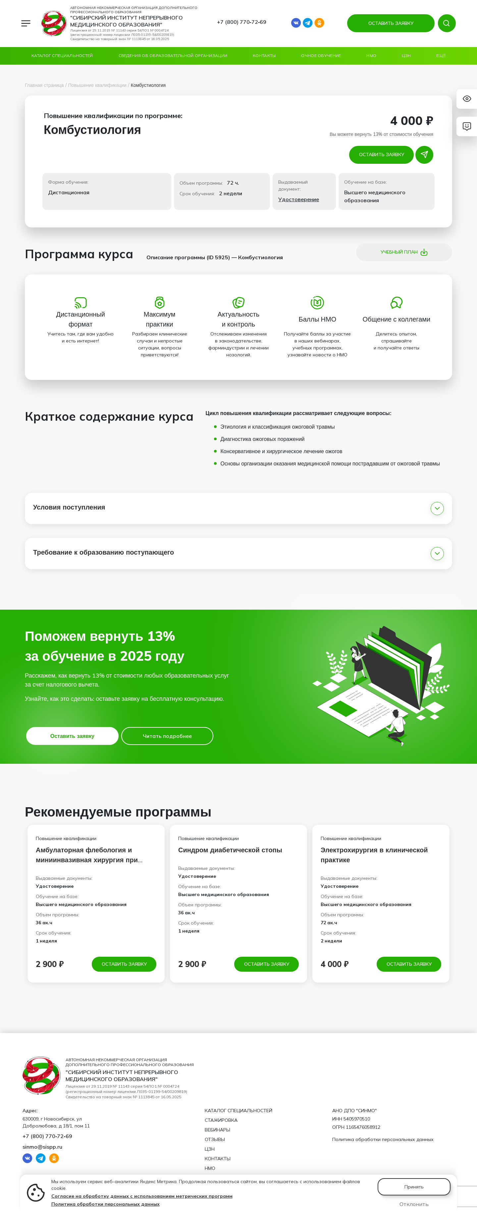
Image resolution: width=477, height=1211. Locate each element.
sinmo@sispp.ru (42, 1146)
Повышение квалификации (97, 85)
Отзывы (215, 1139)
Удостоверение (298, 199)
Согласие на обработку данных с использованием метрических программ (142, 1196)
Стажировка (221, 1120)
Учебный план (404, 252)
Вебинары (217, 1130)
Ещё (441, 55)
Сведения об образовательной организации (173, 55)
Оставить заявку (381, 154)
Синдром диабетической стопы (230, 850)
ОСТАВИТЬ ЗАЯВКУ (390, 23)
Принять (414, 1187)
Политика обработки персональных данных (105, 1204)
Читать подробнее (167, 736)
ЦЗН (406, 55)
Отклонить (414, 1204)
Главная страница (44, 85)
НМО (371, 55)
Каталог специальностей (62, 55)
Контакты (264, 55)
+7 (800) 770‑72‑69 (242, 22)
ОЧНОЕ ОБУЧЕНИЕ (321, 55)
